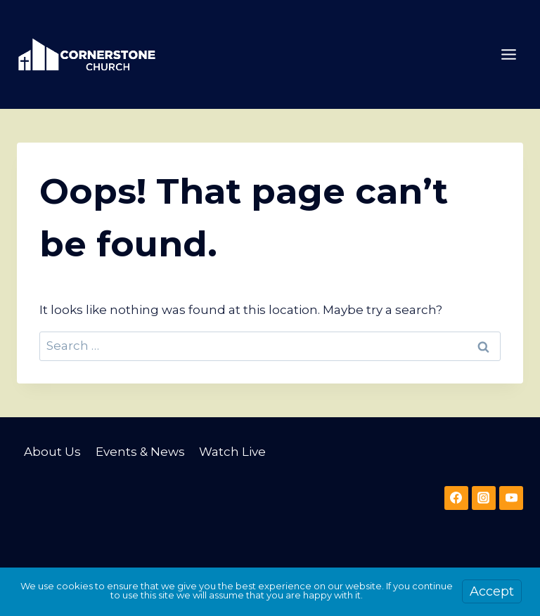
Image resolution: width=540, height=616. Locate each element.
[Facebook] (456, 498)
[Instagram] (484, 498)
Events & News (140, 452)
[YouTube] (511, 498)
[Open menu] (508, 54)
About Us (52, 452)
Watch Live (232, 452)
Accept (492, 591)
